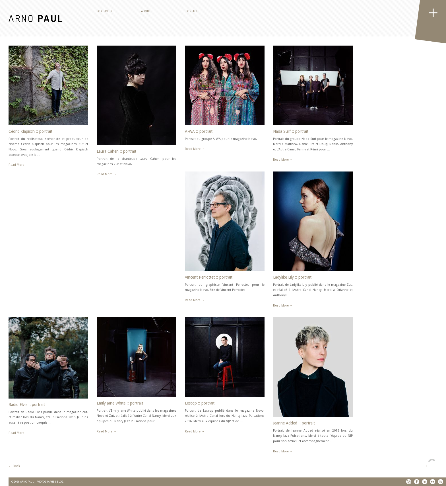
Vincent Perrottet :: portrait (208, 277)
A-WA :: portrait (198, 131)
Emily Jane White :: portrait (120, 403)
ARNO (36, 18)
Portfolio (104, 11)
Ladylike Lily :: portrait (292, 277)
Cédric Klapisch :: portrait (30, 131)
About (145, 11)
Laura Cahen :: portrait (116, 151)
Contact (191, 11)
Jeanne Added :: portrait (294, 423)
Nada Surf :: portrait (290, 131)
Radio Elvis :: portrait (27, 404)
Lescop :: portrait (199, 403)
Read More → (18, 165)
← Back (14, 466)
